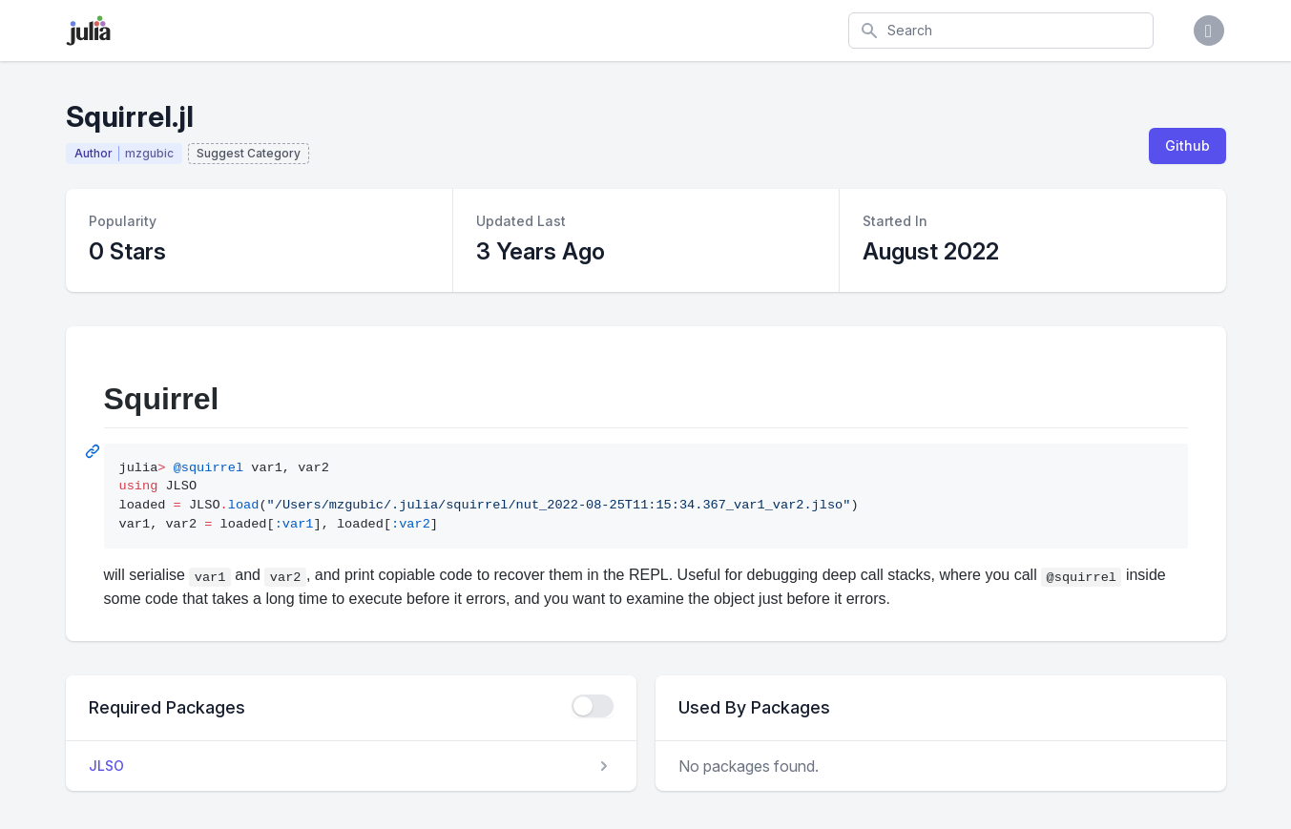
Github (1187, 145)
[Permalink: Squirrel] (94, 451)
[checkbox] (593, 705)
